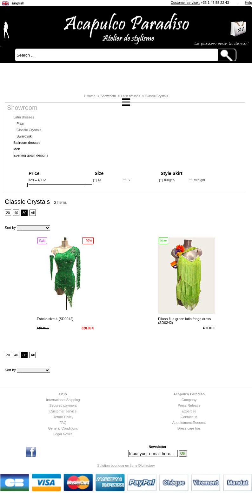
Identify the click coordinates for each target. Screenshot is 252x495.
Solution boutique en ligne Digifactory (126, 465)
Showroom (108, 96)
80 (24, 213)
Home (91, 96)
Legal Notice (63, 434)
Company (189, 400)
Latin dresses (130, 96)
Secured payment (62, 405)
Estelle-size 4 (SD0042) (55, 319)
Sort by (10, 228)
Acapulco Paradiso (189, 394)
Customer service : (185, 2)
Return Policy (63, 417)
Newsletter (157, 447)
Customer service (63, 411)
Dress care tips (189, 428)
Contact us (189, 417)
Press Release (189, 405)
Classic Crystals (156, 96)
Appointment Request (189, 423)
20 (8, 213)
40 (16, 213)
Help (248, 2)
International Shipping (63, 400)
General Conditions (63, 428)
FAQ (62, 423)
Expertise (189, 411)
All (33, 213)
